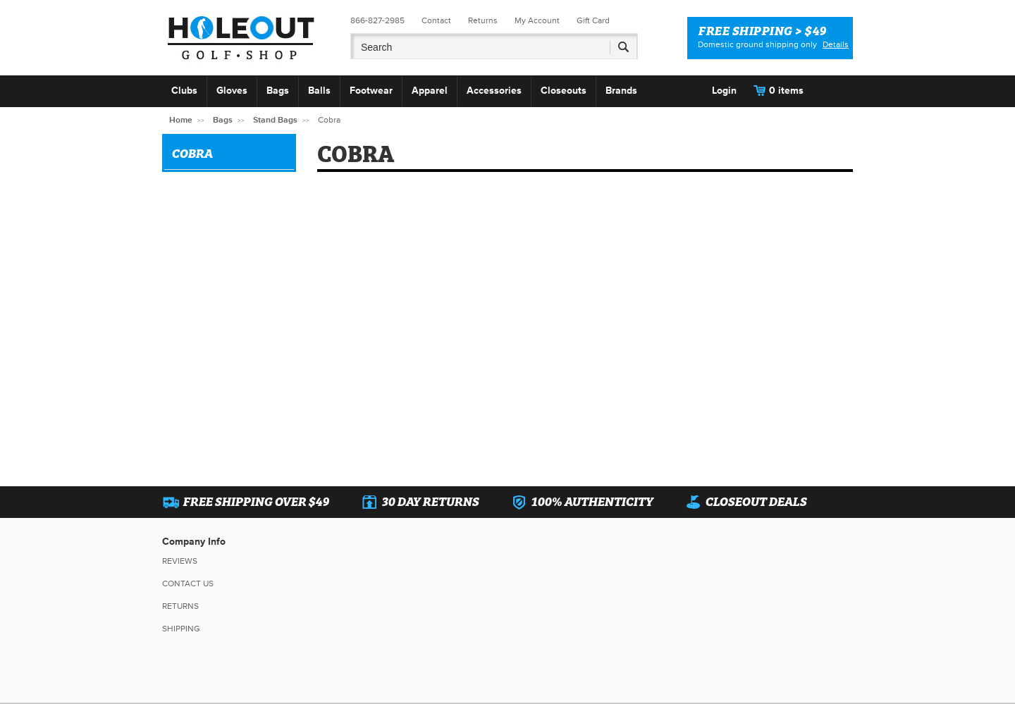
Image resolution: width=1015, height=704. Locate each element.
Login (724, 91)
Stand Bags (275, 120)
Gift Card (593, 21)
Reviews (179, 561)
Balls (319, 91)
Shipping (181, 629)
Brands (621, 91)
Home (180, 120)
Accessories (494, 91)
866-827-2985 (377, 21)
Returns (483, 21)
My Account (537, 21)
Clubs (184, 91)
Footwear (371, 91)
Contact (436, 21)
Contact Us (188, 584)
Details (836, 44)
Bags (277, 91)
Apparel (430, 91)
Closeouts (563, 91)
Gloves (231, 91)
